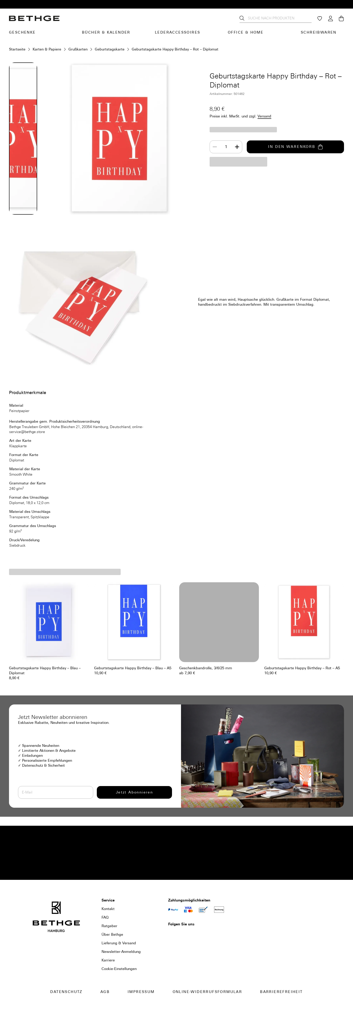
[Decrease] (215, 147)
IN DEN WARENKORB (295, 146)
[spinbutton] (226, 147)
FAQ (105, 917)
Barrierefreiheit (281, 992)
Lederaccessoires (177, 32)
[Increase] (237, 147)
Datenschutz (66, 992)
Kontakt (108, 909)
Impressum (141, 992)
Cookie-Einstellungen (119, 969)
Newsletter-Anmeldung (121, 951)
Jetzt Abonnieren (134, 792)
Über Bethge (112, 934)
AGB (105, 992)
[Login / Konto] (330, 18)
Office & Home (245, 32)
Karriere (108, 960)
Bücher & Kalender (106, 32)
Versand (264, 116)
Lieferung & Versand (119, 943)
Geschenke (22, 32)
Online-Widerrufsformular (207, 992)
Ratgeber (109, 926)
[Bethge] (34, 18)
